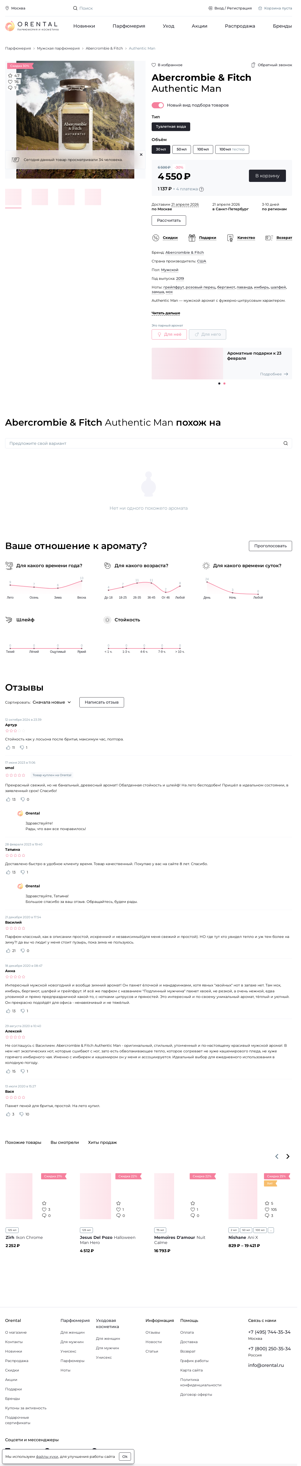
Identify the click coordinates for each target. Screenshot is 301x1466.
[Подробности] (201, 189)
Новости (154, 1342)
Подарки (13, 1389)
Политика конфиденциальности (201, 1382)
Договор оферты (196, 1394)
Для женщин (73, 1332)
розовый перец (200, 287)
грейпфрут (173, 287)
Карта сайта (191, 1370)
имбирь (261, 287)
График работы (194, 1360)
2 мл (234, 1230)
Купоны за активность (25, 1408)
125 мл (12, 1230)
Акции (199, 26)
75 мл (160, 1230)
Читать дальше (166, 313)
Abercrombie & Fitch (184, 252)
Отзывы (153, 1332)
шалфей (278, 287)
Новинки (84, 26)
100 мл (260, 1230)
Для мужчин (72, 1342)
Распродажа (240, 26)
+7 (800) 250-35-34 (269, 1349)
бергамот (226, 287)
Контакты (14, 1342)
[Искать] (286, 443)
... (271, 1230)
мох (169, 291)
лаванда (244, 287)
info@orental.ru (266, 1365)
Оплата (187, 1332)
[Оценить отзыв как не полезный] (22, 748)
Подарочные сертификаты (17, 1420)
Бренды (282, 26)
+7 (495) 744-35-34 (269, 1332)
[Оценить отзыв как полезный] (8, 748)
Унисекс (68, 1351)
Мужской (169, 269)
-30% (179, 167)
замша (158, 291)
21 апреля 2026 (185, 204)
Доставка (189, 1342)
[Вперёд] (288, 1156)
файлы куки (47, 1456)
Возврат (188, 1351)
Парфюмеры (73, 1360)
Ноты (65, 1370)
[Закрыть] (141, 155)
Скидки (12, 1370)
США (201, 261)
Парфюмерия (129, 26)
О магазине (16, 1332)
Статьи (152, 1351)
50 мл (246, 1230)
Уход (168, 26)
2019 (180, 278)
